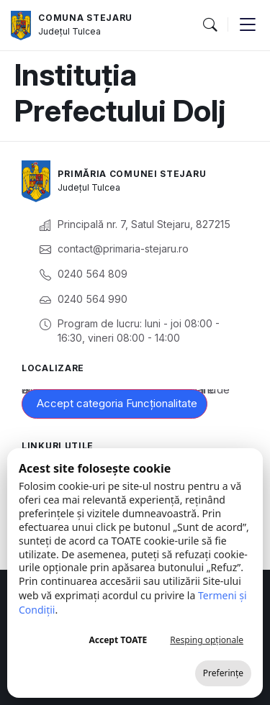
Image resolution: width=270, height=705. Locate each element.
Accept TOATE (118, 640)
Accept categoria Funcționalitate (117, 403)
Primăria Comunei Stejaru (132, 173)
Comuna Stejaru (85, 17)
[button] (209, 25)
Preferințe (223, 673)
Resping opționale (206, 640)
